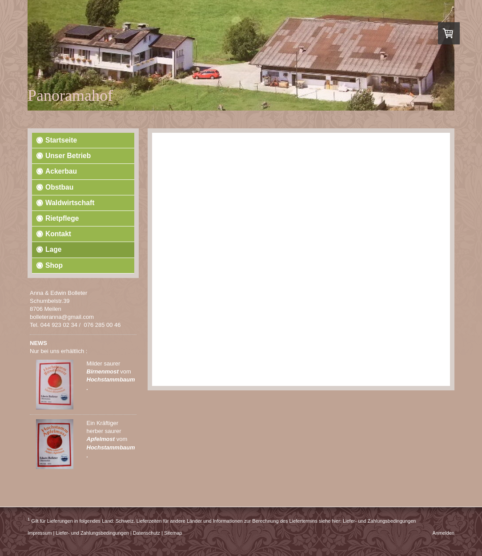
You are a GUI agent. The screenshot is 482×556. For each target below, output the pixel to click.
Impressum (40, 533)
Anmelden (443, 533)
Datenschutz (146, 533)
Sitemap (173, 533)
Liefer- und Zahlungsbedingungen (379, 521)
